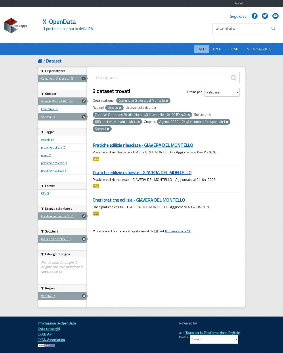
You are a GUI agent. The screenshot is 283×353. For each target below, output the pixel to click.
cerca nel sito (225, 28)
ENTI (217, 49)
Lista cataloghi (49, 328)
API (156, 231)
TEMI (233, 49)
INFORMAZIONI (259, 49)
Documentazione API (178, 231)
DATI (201, 49)
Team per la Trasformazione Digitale (212, 332)
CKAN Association (51, 339)
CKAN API (45, 334)
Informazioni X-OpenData (57, 323)
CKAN (186, 328)
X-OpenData (68, 25)
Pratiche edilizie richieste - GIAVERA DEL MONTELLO (142, 172)
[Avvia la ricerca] (273, 28)
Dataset (53, 60)
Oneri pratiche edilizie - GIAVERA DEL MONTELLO (139, 200)
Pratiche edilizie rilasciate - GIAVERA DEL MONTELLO (143, 145)
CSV (96, 159)
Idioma (183, 337)
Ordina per (194, 92)
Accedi (239, 3)
